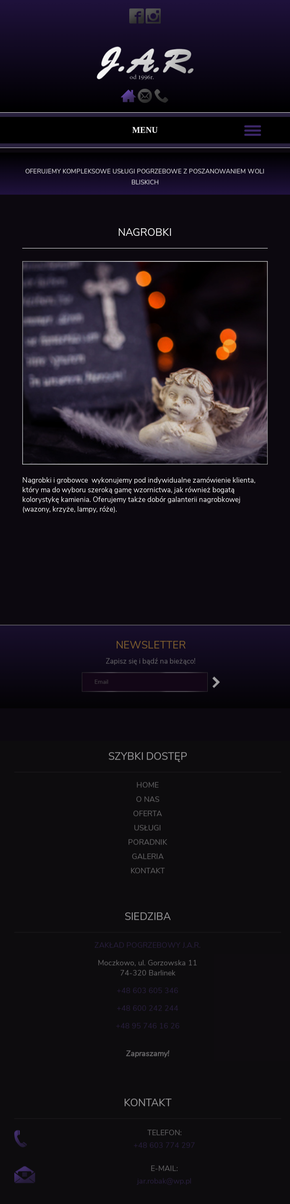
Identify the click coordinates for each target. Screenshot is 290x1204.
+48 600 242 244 (147, 1037)
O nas (147, 829)
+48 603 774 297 (164, 1175)
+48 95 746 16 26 (148, 1055)
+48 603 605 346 (147, 1020)
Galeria (148, 886)
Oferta (147, 843)
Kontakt (148, 900)
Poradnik (147, 871)
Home (147, 814)
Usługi (147, 857)
